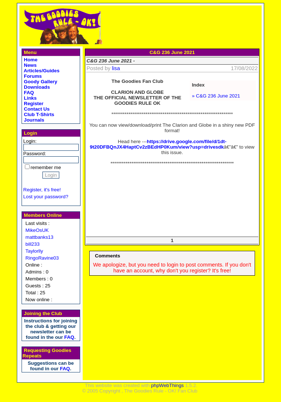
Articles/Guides (41, 70)
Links (30, 98)
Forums (32, 76)
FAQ (28, 92)
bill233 (33, 244)
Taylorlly (34, 251)
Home (30, 59)
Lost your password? (45, 196)
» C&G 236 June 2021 (216, 96)
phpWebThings (167, 385)
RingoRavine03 (42, 258)
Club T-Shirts (39, 114)
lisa (116, 68)
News (30, 65)
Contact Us (36, 109)
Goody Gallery (40, 81)
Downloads (36, 87)
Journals (33, 120)
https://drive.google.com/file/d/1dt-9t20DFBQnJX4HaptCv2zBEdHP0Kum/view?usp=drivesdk (158, 144)
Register (33, 103)
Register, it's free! (42, 189)
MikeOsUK (37, 230)
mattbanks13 (39, 237)
